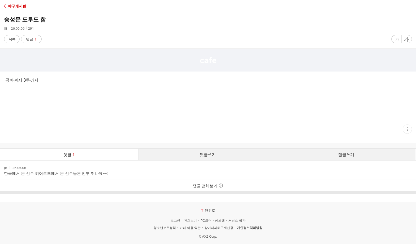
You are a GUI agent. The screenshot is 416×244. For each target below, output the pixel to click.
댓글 (31, 39)
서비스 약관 (236, 221)
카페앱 (220, 221)
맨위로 (208, 210)
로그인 (175, 221)
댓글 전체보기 (208, 185)
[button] (27, 6)
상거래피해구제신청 (219, 228)
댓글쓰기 (208, 154)
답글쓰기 (346, 154)
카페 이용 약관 (190, 228)
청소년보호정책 (165, 228)
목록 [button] (11, 39)
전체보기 (190, 221)
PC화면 (206, 221)
